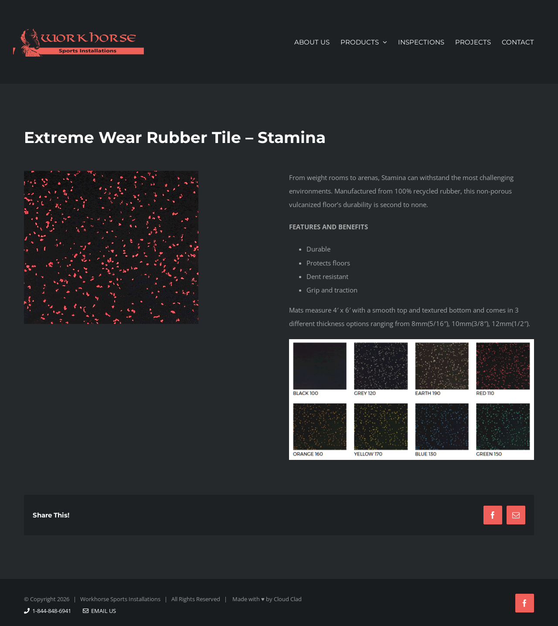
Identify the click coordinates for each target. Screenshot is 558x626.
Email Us (99, 611)
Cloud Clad (288, 599)
